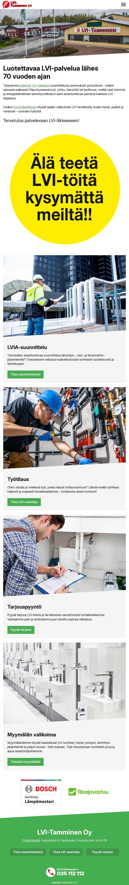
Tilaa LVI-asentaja (24, 502)
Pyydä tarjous (21, 629)
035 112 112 (70, 873)
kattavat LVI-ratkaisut (34, 85)
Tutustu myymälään (25, 761)
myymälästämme (25, 107)
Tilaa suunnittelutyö (25, 374)
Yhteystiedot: (31, 840)
